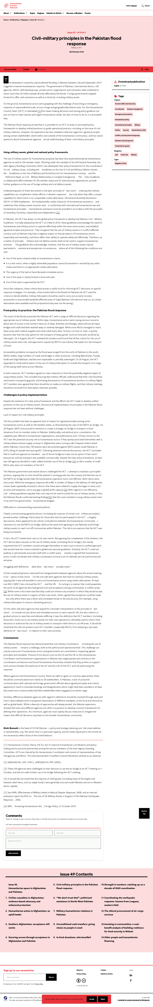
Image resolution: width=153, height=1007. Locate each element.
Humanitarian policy (122, 119)
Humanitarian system (122, 146)
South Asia (124, 155)
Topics (32, 13)
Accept (93, 1000)
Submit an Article (54, 13)
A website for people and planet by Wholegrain (134, 1000)
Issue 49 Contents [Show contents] (11, 69)
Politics (117, 130)
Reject (104, 1000)
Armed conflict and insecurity (125, 104)
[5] (50, 497)
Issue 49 (71, 32)
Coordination (119, 109)
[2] (58, 212)
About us (80, 970)
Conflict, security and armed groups (127, 135)
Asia (116, 155)
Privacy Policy (81, 974)
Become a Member (75, 13)
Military (137, 125)
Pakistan (134, 155)
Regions (40, 13)
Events (88, 13)
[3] (74, 461)
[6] (5, 591)
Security (126, 130)
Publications (19, 13)
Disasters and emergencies (124, 140)
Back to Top (144, 812)
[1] (39, 111)
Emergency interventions (123, 114)
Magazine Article (120, 163)
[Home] (20, 5)
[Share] (145, 69)
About (6, 13)
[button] (10, 13)
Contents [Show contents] (27, 69)
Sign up (51, 977)
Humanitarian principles (123, 125)
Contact (103, 970)
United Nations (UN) (139, 130)
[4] (66, 489)
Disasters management (135, 109)
